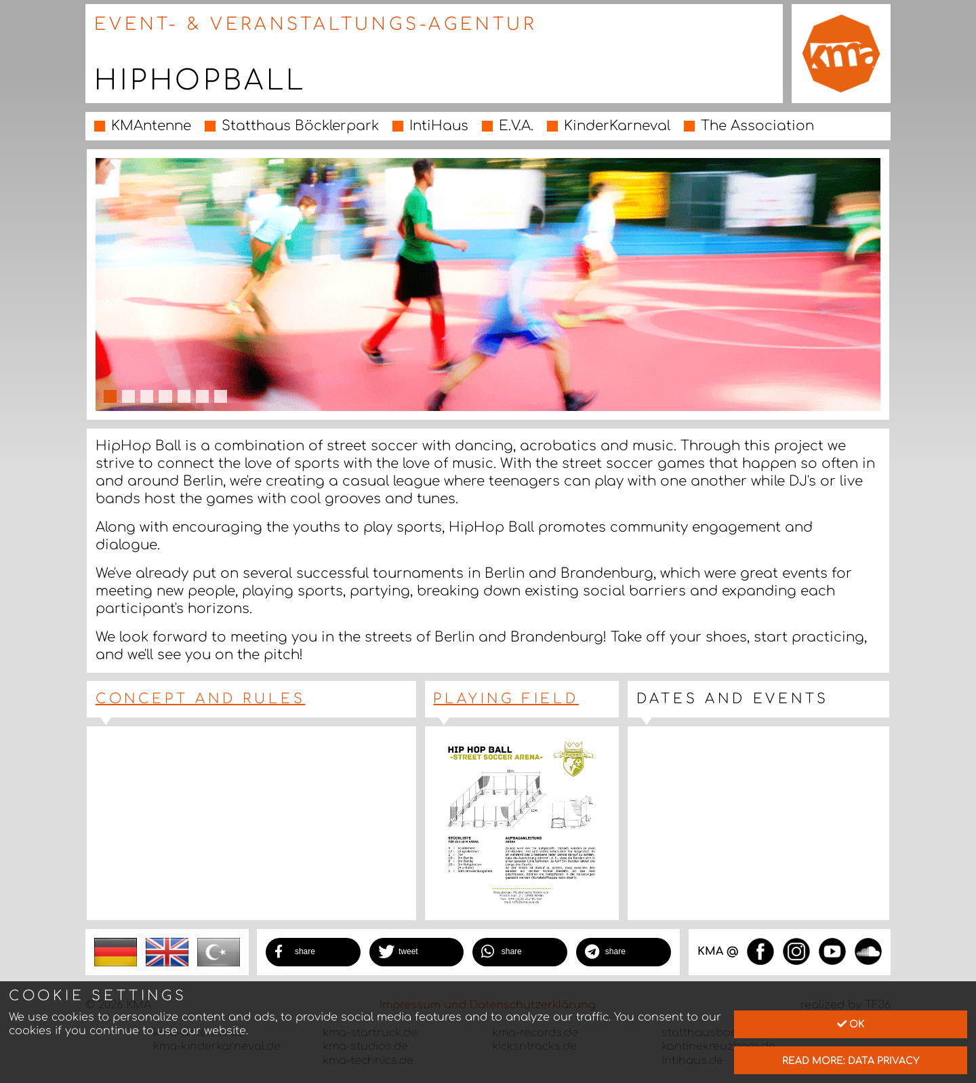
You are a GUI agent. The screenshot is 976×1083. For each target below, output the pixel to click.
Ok (851, 1024)
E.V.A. (516, 126)
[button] (313, 952)
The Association (757, 126)
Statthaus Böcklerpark (300, 126)
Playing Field (505, 699)
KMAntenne (151, 126)
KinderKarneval (617, 126)
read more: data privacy (851, 1060)
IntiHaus (438, 126)
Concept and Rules (201, 699)
